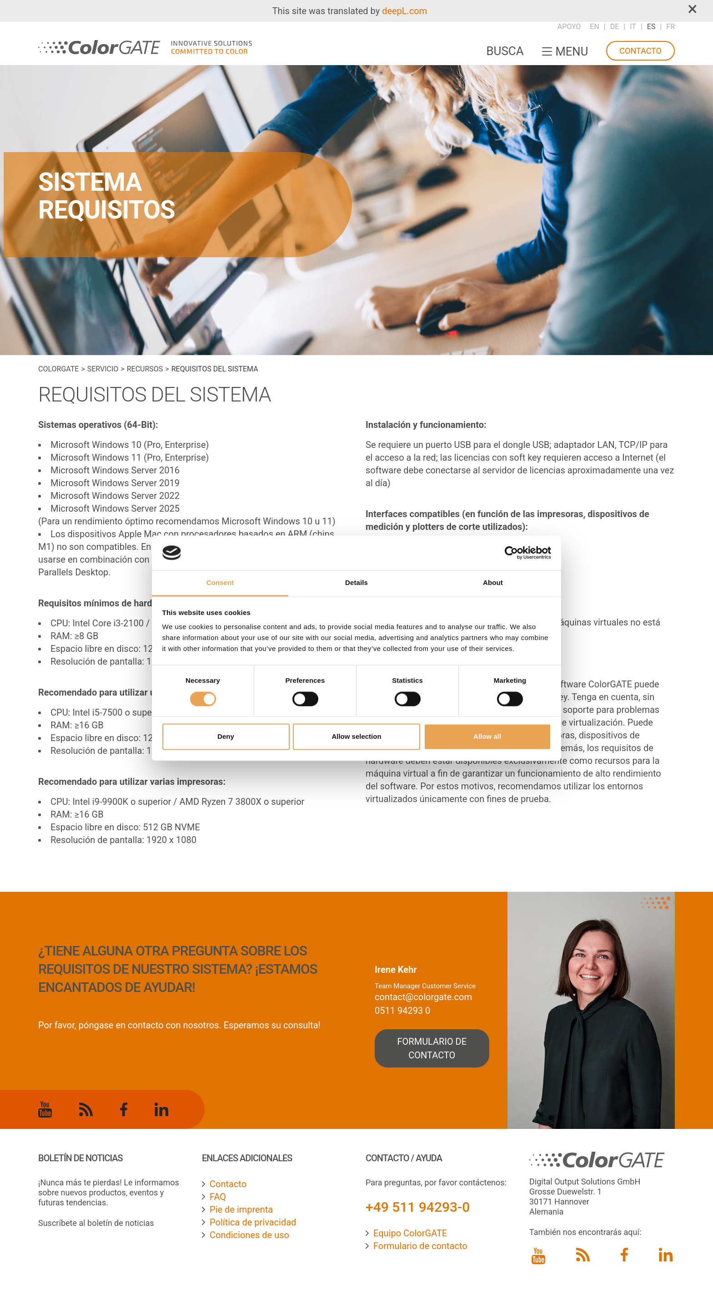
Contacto (640, 51)
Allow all (487, 737)
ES (651, 26)
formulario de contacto (432, 1048)
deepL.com (404, 10)
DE (614, 26)
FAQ (218, 1196)
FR (670, 26)
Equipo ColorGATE (410, 1233)
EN (594, 26)
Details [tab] (356, 583)
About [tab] (493, 583)
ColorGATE (58, 369)
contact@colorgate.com (423, 996)
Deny (225, 737)
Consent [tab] (220, 583)
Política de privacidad (253, 1222)
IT (633, 26)
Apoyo (569, 26)
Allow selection (356, 737)
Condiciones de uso (249, 1235)
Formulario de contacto (420, 1245)
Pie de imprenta (241, 1209)
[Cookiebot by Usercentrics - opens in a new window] (511, 552)
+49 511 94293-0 (418, 1207)
